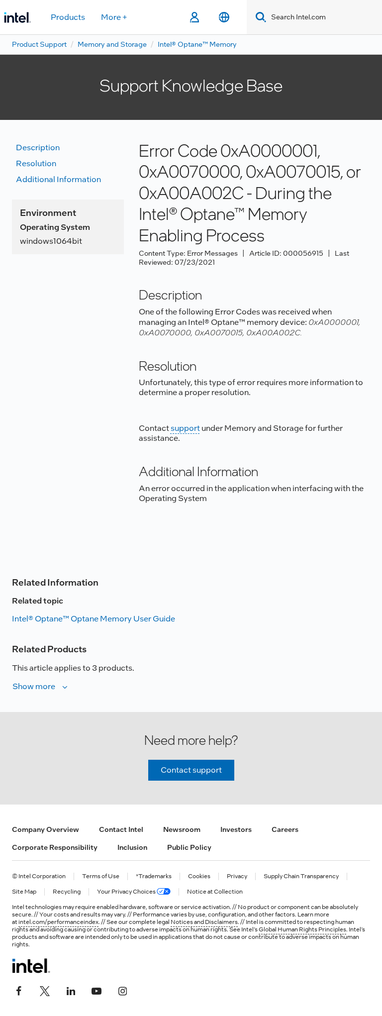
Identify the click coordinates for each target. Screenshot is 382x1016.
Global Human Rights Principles (302, 929)
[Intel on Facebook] (19, 989)
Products (68, 17)
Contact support (191, 770)
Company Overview (45, 829)
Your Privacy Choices (134, 892)
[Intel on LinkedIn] (71, 989)
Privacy (237, 876)
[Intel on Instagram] (122, 989)
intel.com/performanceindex (58, 922)
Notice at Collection (215, 892)
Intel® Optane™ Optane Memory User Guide (93, 618)
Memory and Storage (112, 44)
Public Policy (189, 847)
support (185, 428)
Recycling (67, 892)
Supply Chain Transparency (301, 876)
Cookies (199, 876)
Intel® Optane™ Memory (197, 44)
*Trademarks (154, 876)
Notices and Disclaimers (204, 922)
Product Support (39, 44)
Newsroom (181, 829)
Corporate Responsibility (54, 847)
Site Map (24, 892)
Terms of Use (100, 876)
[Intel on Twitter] (45, 989)
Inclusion (132, 847)
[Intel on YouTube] (96, 989)
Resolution (36, 163)
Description (38, 147)
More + (114, 17)
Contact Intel (121, 829)
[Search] (259, 17)
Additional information (58, 179)
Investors (236, 829)
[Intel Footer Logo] (31, 965)
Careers (285, 829)
